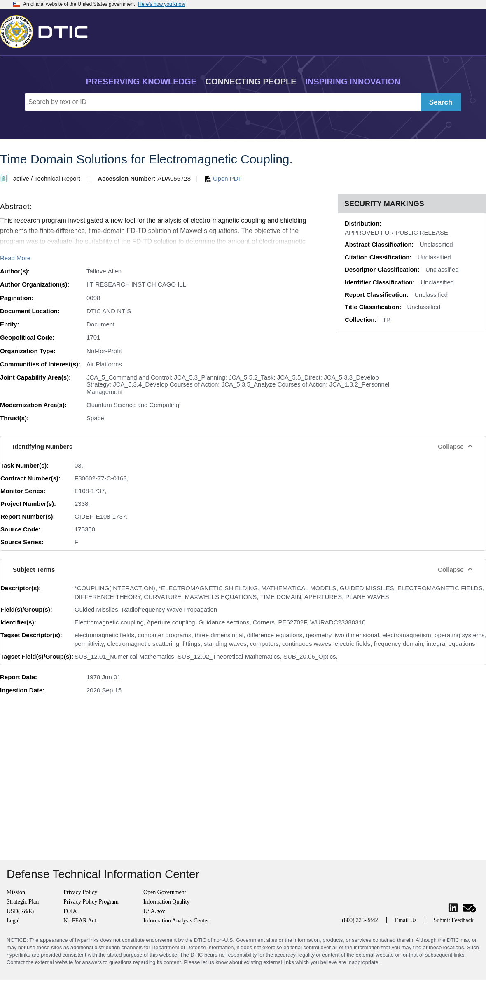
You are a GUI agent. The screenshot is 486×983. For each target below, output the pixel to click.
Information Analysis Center (176, 921)
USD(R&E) (20, 911)
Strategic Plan (23, 902)
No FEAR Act (79, 921)
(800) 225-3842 (360, 920)
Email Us (406, 920)
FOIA (70, 911)
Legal (13, 921)
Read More (15, 257)
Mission (16, 892)
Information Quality (166, 902)
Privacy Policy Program (91, 902)
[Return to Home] (47, 30)
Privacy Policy (80, 892)
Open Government (164, 892)
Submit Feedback (453, 920)
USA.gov (154, 911)
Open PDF (223, 178)
